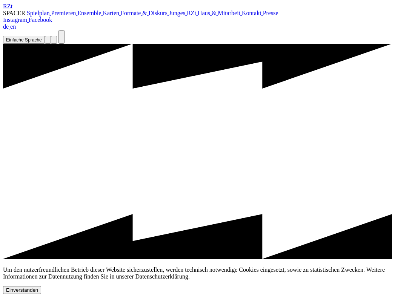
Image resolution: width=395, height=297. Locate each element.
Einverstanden (22, 290)
